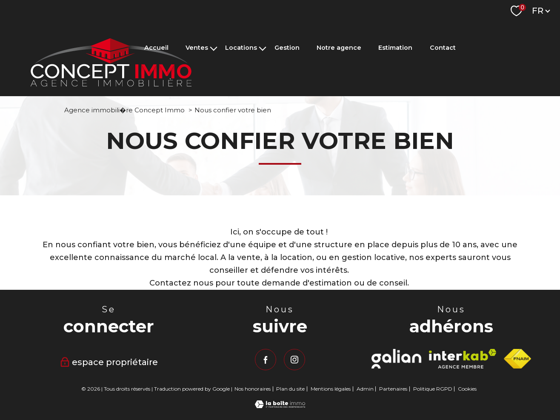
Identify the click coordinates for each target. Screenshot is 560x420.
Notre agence (339, 48)
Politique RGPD (432, 389)
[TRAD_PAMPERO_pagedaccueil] (111, 84)
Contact (443, 48)
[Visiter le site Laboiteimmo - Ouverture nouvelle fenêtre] (280, 405)
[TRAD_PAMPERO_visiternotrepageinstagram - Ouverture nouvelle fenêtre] (294, 359)
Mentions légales (331, 389)
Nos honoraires (252, 389)
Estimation (395, 48)
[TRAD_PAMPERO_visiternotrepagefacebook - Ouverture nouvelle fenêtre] (265, 359)
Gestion (287, 48)
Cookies (467, 389)
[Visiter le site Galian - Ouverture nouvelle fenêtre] (396, 359)
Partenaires (393, 389)
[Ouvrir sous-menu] (214, 48)
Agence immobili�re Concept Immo (124, 110)
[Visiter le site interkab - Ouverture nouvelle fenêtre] (463, 359)
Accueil (156, 48)
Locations (241, 48)
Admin (365, 389)
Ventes (197, 48)
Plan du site (290, 389)
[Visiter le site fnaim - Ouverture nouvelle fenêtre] (517, 359)
